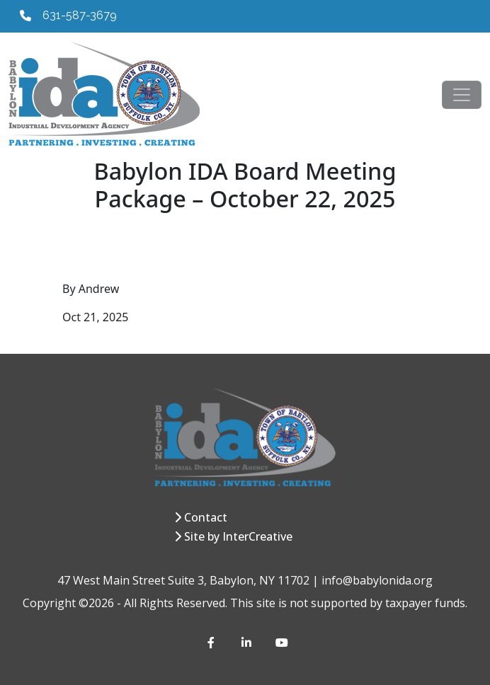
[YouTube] (281, 642)
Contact (205, 517)
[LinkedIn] (247, 642)
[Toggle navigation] (462, 95)
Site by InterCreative (238, 536)
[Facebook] (213, 642)
